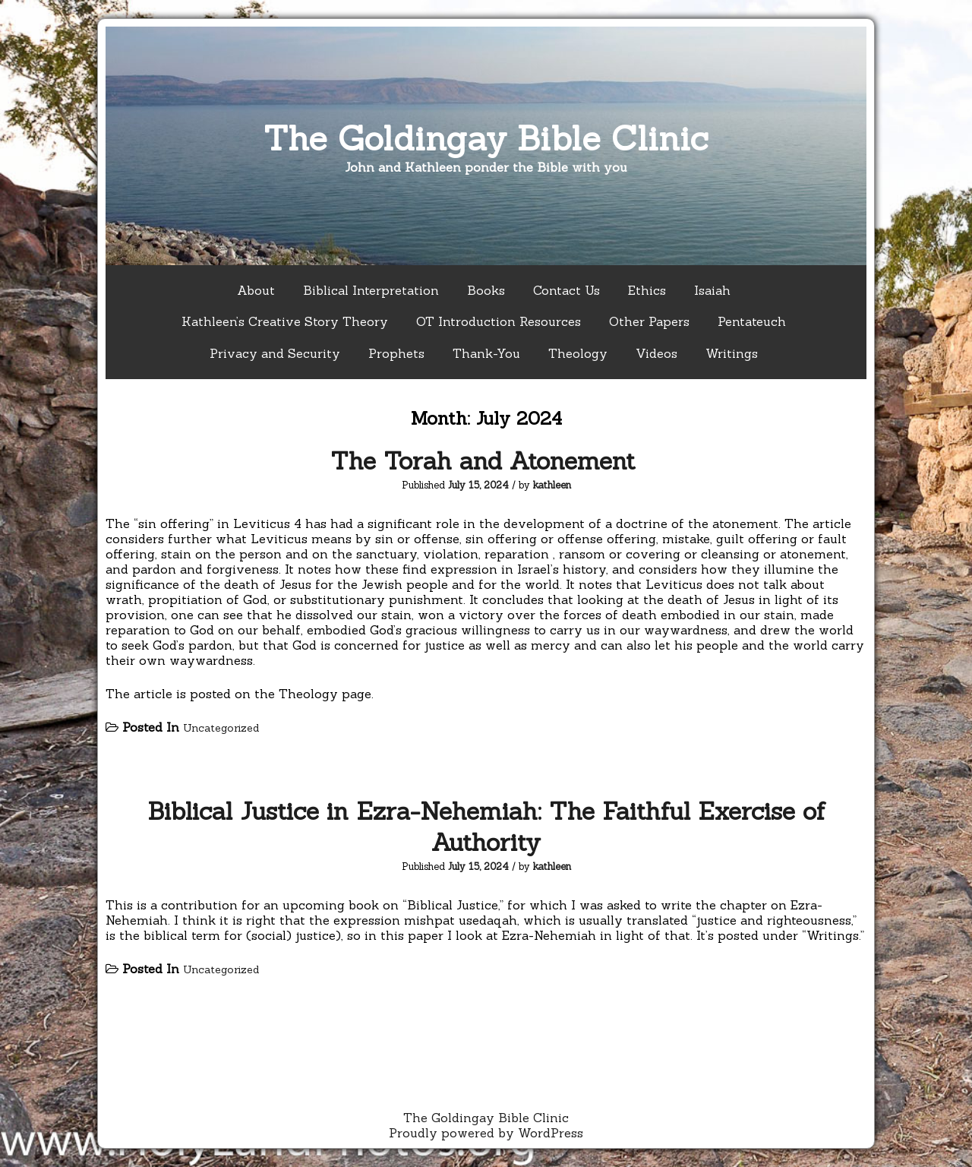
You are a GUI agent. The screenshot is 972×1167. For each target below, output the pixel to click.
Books (486, 290)
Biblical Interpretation (371, 290)
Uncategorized (221, 728)
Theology (578, 353)
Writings (731, 353)
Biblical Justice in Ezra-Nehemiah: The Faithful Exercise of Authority (486, 826)
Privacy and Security (275, 353)
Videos (656, 353)
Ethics (647, 290)
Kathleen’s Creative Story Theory (284, 321)
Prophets (396, 353)
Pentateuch (752, 321)
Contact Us (566, 290)
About (256, 290)
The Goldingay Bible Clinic (486, 138)
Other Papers (649, 321)
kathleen (552, 485)
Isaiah (712, 290)
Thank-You (486, 353)
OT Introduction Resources (498, 321)
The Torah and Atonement (486, 460)
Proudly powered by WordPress (486, 1132)
